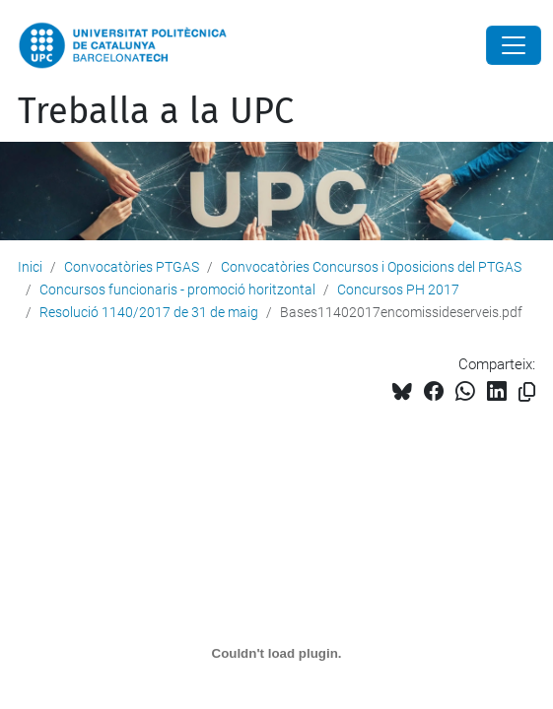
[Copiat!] (526, 392)
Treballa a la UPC (156, 111)
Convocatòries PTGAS (131, 267)
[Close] (513, 45)
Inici (30, 267)
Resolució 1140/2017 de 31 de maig (148, 312)
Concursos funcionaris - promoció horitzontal (177, 289)
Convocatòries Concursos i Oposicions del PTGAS (371, 267)
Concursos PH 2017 (398, 289)
